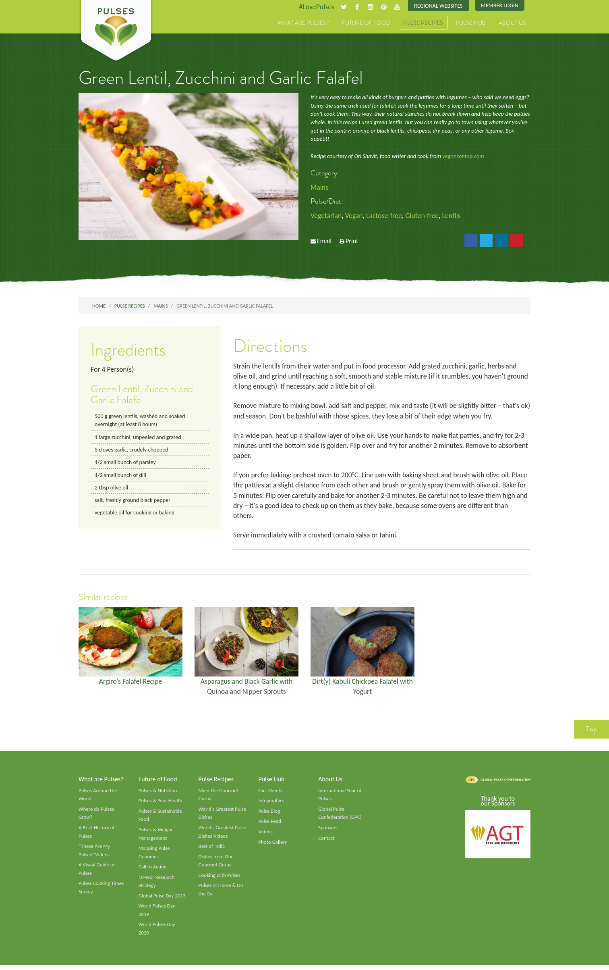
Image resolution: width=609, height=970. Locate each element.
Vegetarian (326, 215)
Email (324, 242)
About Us (512, 23)
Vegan (355, 215)
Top (591, 732)
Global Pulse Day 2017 (162, 900)
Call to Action (153, 871)
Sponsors (328, 831)
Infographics (271, 804)
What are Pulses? (303, 23)
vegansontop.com (463, 156)
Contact (326, 842)
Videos (265, 836)
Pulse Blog (269, 815)
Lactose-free (385, 215)
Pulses (116, 31)
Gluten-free (424, 215)
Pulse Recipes (423, 23)
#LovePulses (315, 6)
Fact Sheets (270, 794)
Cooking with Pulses (220, 879)
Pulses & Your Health (161, 804)
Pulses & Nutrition (158, 794)
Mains (320, 187)
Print (352, 242)
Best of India (212, 850)
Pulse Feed (269, 825)
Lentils (453, 215)
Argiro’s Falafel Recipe (131, 684)
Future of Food (366, 23)
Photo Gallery (272, 846)
